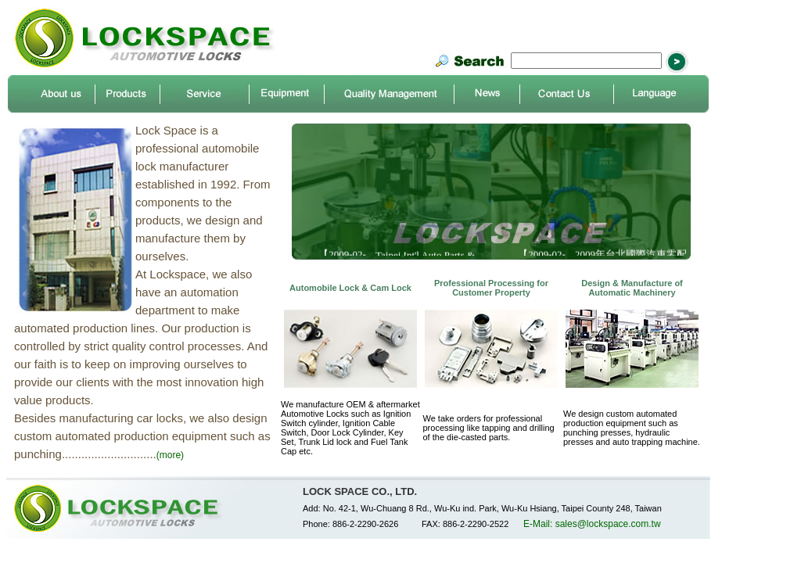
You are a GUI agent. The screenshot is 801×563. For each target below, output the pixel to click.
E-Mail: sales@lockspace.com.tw (592, 523)
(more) (170, 455)
